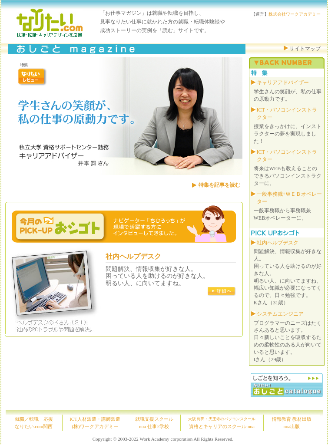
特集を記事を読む (219, 185)
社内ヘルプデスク (133, 256)
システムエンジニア (280, 314)
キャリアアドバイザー (283, 82)
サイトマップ (305, 49)
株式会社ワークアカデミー (294, 14)
